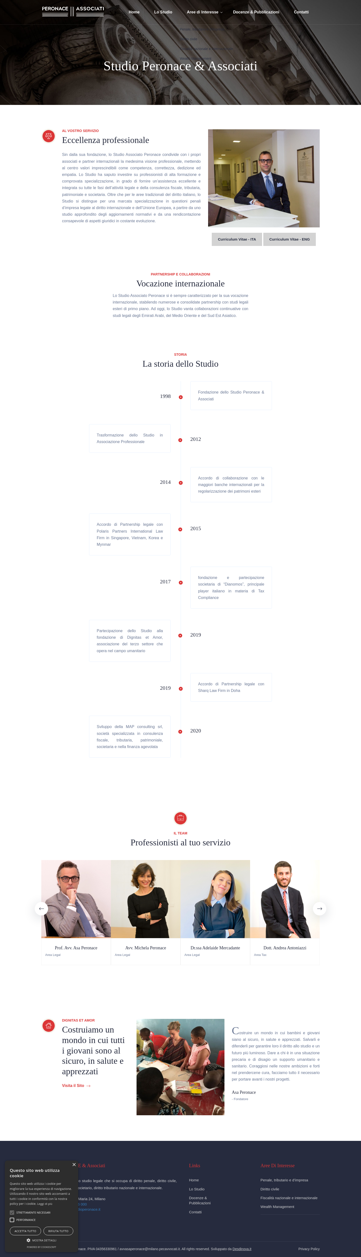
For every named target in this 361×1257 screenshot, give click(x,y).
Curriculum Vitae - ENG (289, 239)
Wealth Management (277, 1207)
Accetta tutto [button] (25, 1231)
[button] (12, 1212)
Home (134, 12)
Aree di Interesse (202, 12)
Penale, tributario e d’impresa (284, 1180)
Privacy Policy (309, 1249)
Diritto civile (270, 1189)
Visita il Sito (76, 1086)
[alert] (41, 1206)
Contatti (301, 12)
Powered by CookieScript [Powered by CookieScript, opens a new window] (41, 1247)
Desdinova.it (242, 1249)
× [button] (74, 1165)
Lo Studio (163, 12)
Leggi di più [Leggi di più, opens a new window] (45, 1204)
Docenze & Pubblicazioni (256, 12)
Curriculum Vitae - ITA (237, 239)
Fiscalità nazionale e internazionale (289, 1198)
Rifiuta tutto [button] (58, 1231)
